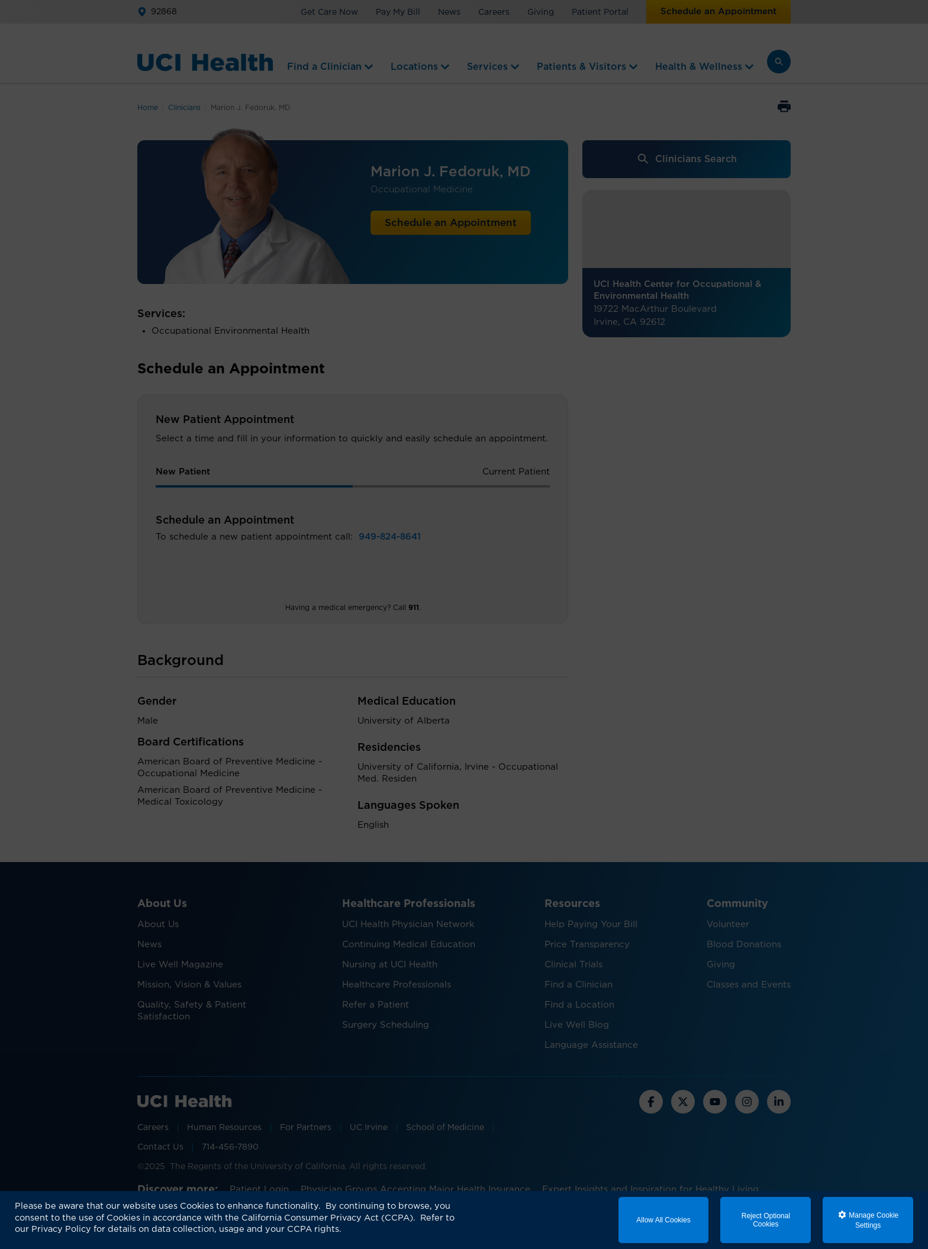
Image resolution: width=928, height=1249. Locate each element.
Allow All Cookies (663, 1220)
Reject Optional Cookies (766, 1220)
